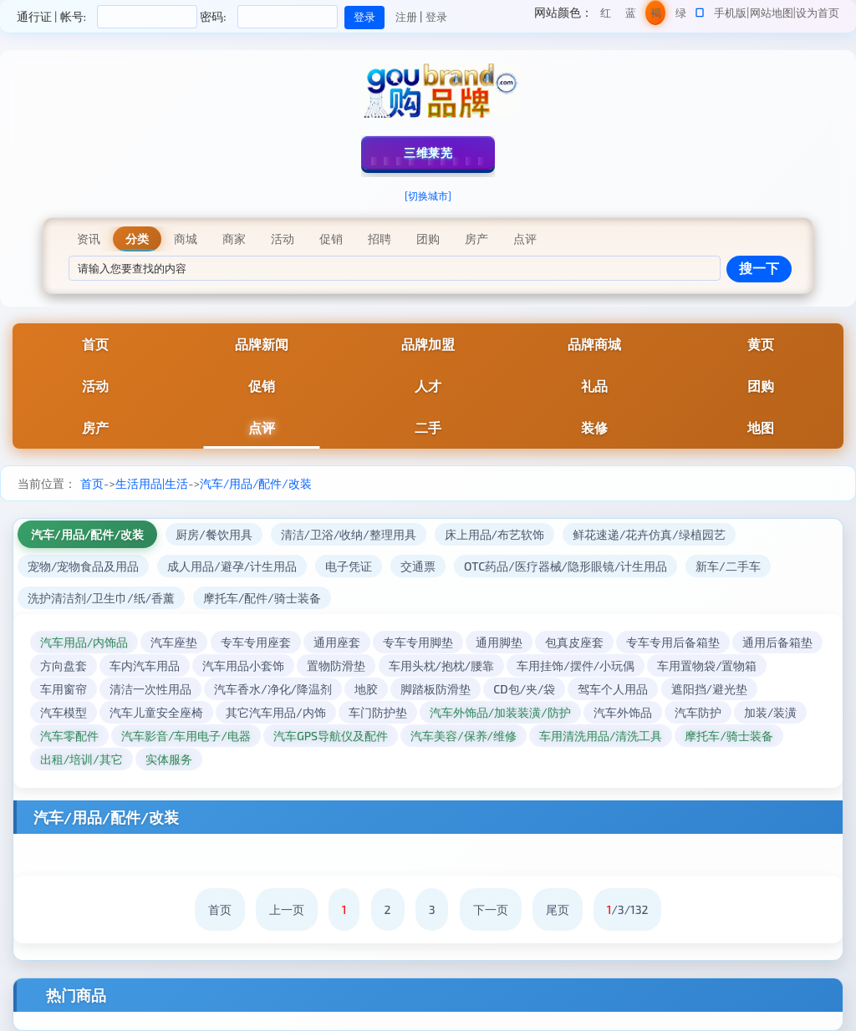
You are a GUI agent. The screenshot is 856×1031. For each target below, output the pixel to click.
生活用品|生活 (151, 483)
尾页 (557, 909)
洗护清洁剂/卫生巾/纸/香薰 (101, 598)
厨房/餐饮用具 (214, 534)
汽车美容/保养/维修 (463, 736)
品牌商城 (594, 344)
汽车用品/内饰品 (84, 642)
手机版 (730, 12)
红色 (605, 15)
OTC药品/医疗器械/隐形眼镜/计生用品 (565, 566)
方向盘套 (63, 665)
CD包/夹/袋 (524, 689)
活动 (95, 386)
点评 (261, 427)
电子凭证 (348, 566)
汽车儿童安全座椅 (156, 712)
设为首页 (817, 12)
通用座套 (336, 642)
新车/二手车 (728, 566)
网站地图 (771, 12)
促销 (261, 386)
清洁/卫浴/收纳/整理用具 (348, 534)
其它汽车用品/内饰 (275, 712)
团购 (760, 386)
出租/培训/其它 (81, 759)
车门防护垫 (378, 712)
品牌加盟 (428, 344)
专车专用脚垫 (418, 642)
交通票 (418, 566)
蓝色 (630, 15)
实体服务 (168, 759)
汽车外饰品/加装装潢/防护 (500, 712)
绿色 (680, 15)
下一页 (490, 909)
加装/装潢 (770, 712)
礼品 (594, 386)
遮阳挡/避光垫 (709, 689)
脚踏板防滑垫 (435, 689)
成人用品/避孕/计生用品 (232, 566)
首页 (95, 344)
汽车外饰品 (623, 712)
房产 (95, 427)
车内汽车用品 (145, 665)
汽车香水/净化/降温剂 (273, 689)
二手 (428, 427)
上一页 (286, 909)
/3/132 (628, 909)
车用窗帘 (63, 689)
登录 (436, 16)
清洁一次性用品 (150, 689)
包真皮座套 (574, 642)
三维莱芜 (428, 152)
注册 (406, 16)
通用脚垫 (499, 642)
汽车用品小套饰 (243, 665)
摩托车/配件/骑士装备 (262, 598)
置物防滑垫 (336, 665)
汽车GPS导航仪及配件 (330, 736)
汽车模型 (63, 712)
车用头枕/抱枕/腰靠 (442, 665)
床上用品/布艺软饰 (494, 534)
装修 (594, 427)
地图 (760, 427)
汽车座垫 (173, 642)
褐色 (655, 15)
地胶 (366, 689)
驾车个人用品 (613, 689)
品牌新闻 (261, 344)
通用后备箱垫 (777, 642)
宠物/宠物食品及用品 (83, 566)
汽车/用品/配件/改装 (256, 483)
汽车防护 (698, 712)
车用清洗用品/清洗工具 (600, 736)
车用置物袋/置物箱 (707, 665)
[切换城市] (428, 195)
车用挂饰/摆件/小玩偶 (575, 665)
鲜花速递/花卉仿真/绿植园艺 (649, 534)
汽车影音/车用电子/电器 (186, 736)
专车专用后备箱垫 (673, 642)
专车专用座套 (256, 642)
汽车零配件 (69, 736)
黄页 (760, 344)
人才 (428, 386)
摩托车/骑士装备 (728, 736)
